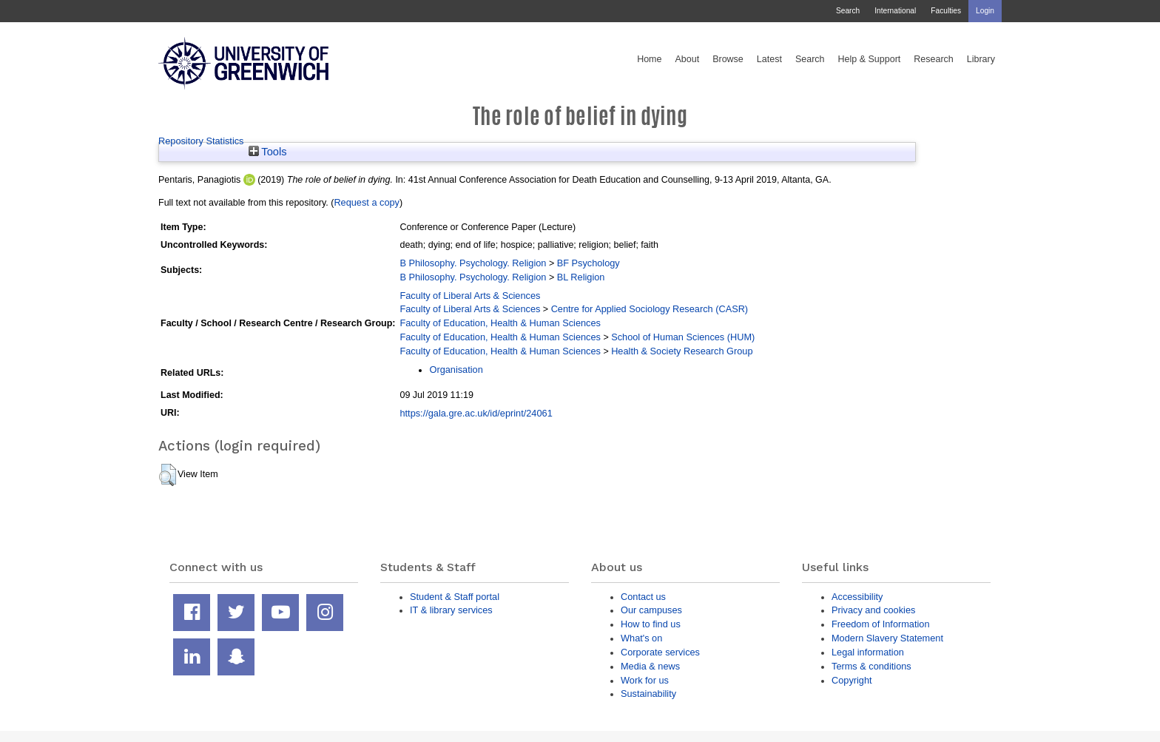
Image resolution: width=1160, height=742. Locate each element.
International (895, 11)
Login (985, 11)
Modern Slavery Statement (887, 638)
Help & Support (869, 59)
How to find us (651, 624)
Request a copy (366, 202)
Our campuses (651, 609)
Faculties (946, 11)
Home (649, 59)
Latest (769, 59)
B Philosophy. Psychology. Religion (472, 263)
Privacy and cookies (873, 609)
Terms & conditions (871, 666)
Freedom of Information (881, 624)
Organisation (455, 369)
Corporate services (660, 652)
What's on (641, 638)
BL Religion (581, 277)
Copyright (852, 680)
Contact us (643, 596)
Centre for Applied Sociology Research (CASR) (649, 308)
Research (934, 59)
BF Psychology (588, 263)
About (687, 59)
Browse (727, 59)
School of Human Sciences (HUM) (683, 337)
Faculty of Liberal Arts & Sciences (469, 295)
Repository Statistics (201, 140)
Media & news (650, 666)
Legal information (868, 652)
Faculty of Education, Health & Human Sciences (499, 322)
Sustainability (648, 693)
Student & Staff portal (454, 596)
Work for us (645, 680)
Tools (268, 152)
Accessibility (857, 596)
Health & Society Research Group (681, 351)
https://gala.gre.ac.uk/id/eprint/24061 (475, 413)
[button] (167, 475)
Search (848, 11)
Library (981, 59)
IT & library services (451, 609)
